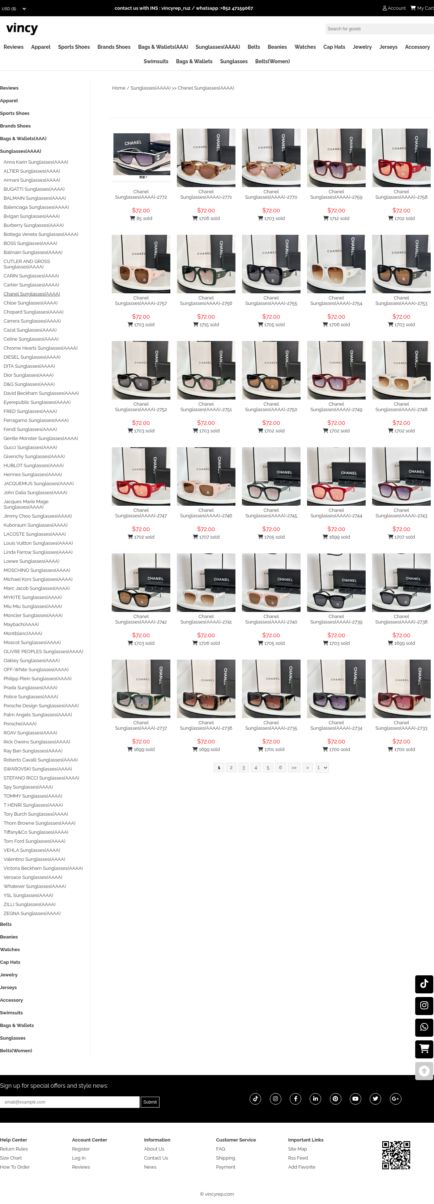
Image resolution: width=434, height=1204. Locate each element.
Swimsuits (156, 61)
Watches (305, 47)
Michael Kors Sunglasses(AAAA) (38, 579)
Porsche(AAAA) (20, 723)
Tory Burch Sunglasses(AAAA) (36, 814)
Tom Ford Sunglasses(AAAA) (34, 841)
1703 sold (271, 218)
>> (294, 767)
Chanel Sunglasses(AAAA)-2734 (336, 725)
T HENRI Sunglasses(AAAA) (33, 805)
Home (118, 88)
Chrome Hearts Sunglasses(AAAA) (41, 348)
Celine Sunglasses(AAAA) (31, 339)
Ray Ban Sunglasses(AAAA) (33, 751)
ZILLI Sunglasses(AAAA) (30, 904)
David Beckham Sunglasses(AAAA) (41, 393)
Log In (78, 1158)
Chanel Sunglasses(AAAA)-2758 (401, 194)
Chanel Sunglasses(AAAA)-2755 (271, 300)
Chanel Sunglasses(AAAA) (206, 88)
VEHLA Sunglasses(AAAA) (32, 850)
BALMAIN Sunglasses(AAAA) (35, 198)
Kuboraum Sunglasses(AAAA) (36, 525)
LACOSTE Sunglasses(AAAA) (35, 534)
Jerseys (388, 47)
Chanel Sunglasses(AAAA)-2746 (206, 513)
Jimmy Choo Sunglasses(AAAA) (38, 516)
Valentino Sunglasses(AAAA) (34, 859)
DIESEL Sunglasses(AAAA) (32, 357)
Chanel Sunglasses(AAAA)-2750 (271, 406)
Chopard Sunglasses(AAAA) (34, 312)
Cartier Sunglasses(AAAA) (31, 285)
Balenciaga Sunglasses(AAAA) (36, 207)
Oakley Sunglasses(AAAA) (32, 660)
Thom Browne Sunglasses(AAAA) (40, 823)
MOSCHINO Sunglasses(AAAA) (37, 570)
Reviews (14, 47)
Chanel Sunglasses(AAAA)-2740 (271, 619)
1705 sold (271, 324)
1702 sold (401, 218)
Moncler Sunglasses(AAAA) (33, 615)
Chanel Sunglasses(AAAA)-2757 (141, 300)
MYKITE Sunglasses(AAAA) (33, 597)
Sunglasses (234, 61)
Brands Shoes (114, 47)
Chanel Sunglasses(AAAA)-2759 (336, 194)
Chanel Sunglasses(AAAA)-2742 (141, 619)
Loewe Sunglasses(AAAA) (31, 561)
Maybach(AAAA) (21, 624)
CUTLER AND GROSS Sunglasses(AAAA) (27, 264)
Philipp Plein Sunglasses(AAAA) (38, 678)
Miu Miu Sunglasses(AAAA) (33, 606)
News (150, 1167)
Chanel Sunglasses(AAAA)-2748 (401, 406)
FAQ (220, 1149)
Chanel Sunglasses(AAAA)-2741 (206, 619)
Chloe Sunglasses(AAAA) (31, 303)
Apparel (40, 47)
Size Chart (11, 1158)
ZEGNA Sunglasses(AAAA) (32, 913)
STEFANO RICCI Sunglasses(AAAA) (41, 778)
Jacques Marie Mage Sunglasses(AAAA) (26, 504)
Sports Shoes (74, 47)
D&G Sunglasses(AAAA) (29, 384)
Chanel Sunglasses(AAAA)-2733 (401, 725)
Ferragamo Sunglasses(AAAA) (36, 420)
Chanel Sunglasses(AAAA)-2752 (141, 406)
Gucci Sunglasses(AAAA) (30, 447)
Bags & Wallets (194, 61)
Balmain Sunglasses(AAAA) (33, 252)
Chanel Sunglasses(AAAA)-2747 (141, 513)
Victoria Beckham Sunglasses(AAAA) (43, 868)
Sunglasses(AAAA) (218, 47)
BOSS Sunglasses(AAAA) (30, 243)
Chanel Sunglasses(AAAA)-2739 (336, 619)
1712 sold (336, 218)
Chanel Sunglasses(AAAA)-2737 (141, 725)
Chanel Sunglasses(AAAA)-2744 (336, 513)
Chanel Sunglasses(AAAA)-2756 (206, 300)
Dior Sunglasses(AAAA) (29, 375)
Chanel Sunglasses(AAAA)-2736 (206, 725)
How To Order (15, 1167)
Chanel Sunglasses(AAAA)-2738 (401, 619)
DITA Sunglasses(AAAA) (29, 366)
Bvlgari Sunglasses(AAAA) (32, 216)
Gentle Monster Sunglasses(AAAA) (41, 438)
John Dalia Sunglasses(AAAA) (35, 492)
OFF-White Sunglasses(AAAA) (36, 669)
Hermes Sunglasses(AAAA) (33, 474)
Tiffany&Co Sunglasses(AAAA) (36, 832)
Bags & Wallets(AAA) (163, 47)
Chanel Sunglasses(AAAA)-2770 (271, 194)
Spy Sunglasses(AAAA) (28, 787)
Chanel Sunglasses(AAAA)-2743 (401, 513)
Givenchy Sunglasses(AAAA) (34, 456)
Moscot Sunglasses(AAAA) (32, 642)
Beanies (277, 47)
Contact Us (156, 1158)
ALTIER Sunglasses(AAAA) (32, 171)
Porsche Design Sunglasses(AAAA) (41, 705)
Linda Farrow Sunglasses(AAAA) (38, 552)
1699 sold (336, 537)
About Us (154, 1149)
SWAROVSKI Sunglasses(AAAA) (38, 769)
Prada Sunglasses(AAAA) (31, 687)
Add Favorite (301, 1167)
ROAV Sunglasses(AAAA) (30, 732)
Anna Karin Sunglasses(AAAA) (36, 162)
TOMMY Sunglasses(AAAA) (33, 796)
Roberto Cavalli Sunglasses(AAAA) (41, 760)
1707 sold (206, 537)
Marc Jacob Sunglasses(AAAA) (37, 588)
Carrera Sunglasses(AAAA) (32, 321)
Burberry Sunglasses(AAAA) (34, 225)
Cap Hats (334, 47)
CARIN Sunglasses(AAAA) (31, 276)
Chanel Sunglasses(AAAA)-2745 (271, 513)
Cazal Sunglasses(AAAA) (30, 330)
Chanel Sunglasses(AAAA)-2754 (336, 300)
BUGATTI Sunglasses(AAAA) (34, 189)
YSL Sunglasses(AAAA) (28, 895)
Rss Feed (298, 1158)
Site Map (297, 1149)
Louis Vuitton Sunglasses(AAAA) (38, 543)
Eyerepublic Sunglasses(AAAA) (37, 402)
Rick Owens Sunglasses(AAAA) (37, 742)
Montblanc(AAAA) (23, 633)
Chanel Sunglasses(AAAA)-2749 (336, 406)
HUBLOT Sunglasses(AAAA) (34, 465)
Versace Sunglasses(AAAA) (33, 877)
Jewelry (362, 47)
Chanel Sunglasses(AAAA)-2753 (401, 300)
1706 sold (206, 218)
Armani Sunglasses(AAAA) (32, 180)
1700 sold (336, 749)
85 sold (141, 218)
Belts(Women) (272, 61)
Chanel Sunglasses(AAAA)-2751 (206, 406)
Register (81, 1149)
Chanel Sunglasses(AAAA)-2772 (141, 194)
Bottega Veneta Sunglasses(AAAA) (41, 234)
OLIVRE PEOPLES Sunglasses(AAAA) (43, 651)
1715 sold (206, 324)
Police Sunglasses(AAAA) (31, 696)
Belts (254, 47)
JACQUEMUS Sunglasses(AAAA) (39, 483)
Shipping (225, 1158)
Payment (225, 1167)
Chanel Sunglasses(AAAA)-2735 (271, 725)
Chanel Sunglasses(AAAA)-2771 (206, 194)
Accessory (417, 47)
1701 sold (271, 749)
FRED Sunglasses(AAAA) (30, 411)
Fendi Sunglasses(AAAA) (30, 429)
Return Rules (14, 1149)
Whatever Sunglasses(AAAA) (35, 886)
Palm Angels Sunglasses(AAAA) (38, 714)
